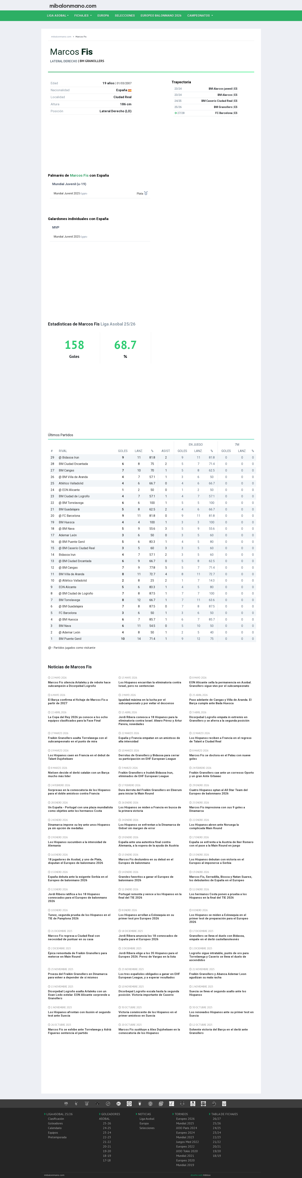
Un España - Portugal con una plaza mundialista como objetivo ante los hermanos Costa (80, 809)
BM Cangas (66, 470)
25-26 (107, 1123)
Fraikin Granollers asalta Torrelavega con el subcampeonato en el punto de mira (77, 739)
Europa (105, 15)
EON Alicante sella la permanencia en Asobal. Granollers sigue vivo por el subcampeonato (220, 684)
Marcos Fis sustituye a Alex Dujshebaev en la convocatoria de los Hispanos (149, 1031)
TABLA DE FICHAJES (223, 1114)
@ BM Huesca (68, 619)
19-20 (107, 1151)
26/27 (217, 1119)
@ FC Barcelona (69, 516)
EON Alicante (67, 587)
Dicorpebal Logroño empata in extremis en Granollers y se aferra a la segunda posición (219, 718)
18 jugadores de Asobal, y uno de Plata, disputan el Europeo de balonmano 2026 (75, 861)
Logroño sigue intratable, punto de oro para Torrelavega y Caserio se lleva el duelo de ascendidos (219, 956)
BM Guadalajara (69, 509)
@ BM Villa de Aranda (73, 477)
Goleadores (55, 1123)
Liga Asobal (147, 1119)
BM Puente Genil (70, 639)
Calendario (55, 1128)
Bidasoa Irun (67, 555)
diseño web (197, 1175)
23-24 (107, 1132)
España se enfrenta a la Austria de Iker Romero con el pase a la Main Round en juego (221, 843)
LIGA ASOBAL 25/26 (58, 1114)
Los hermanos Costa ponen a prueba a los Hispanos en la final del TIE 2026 (218, 895)
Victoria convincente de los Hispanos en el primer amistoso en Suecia (148, 1013)
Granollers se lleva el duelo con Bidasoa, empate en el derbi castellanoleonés (217, 937)
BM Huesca (66, 522)
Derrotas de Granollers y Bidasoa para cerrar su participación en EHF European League (149, 757)
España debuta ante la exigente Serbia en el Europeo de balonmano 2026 (78, 878)
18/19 (217, 1156)
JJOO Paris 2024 (186, 1128)
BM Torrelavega (69, 600)
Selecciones (126, 15)
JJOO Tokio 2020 (187, 1151)
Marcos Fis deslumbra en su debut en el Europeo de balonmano (146, 861)
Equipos (53, 1132)
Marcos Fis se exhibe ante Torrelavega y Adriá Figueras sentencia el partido (79, 1031)
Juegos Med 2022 (187, 1142)
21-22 (107, 1142)
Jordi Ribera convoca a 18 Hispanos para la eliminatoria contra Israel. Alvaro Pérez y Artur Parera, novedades (150, 720)
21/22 (217, 1142)
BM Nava (65, 626)
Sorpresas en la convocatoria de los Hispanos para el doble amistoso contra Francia (79, 791)
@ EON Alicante (69, 490)
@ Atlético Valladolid (73, 580)
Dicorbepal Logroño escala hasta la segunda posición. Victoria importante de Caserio (149, 993)
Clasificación (56, 1119)
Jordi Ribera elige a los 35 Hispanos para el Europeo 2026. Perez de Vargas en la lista (148, 954)
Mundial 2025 (185, 1123)
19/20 (217, 1151)
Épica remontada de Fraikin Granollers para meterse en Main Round (77, 954)
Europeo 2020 (185, 1160)
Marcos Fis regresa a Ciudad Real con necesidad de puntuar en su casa (74, 937)
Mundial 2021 (185, 1156)
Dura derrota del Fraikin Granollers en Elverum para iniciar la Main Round (150, 791)
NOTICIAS (143, 1114)
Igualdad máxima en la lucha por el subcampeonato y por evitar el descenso (146, 701)
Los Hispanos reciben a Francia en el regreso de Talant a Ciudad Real (220, 739)
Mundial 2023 (185, 1137)
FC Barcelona (68, 613)
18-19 (107, 1156)
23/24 (217, 1132)
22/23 (217, 1137)
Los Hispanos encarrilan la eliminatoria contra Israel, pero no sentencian (150, 684)
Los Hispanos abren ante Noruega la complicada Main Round (214, 826)
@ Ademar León (69, 632)
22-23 (107, 1137)
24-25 (107, 1128)
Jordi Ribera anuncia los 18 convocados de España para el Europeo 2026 (148, 937)
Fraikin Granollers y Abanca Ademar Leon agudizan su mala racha (217, 975)
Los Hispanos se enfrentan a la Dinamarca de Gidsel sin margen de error (149, 826)
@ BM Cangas (68, 567)
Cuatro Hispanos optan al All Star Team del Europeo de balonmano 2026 (218, 791)
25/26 (217, 1123)
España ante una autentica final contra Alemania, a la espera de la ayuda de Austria (149, 843)
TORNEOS (180, 1114)
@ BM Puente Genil (72, 542)
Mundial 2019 (185, 1165)
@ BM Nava (66, 528)
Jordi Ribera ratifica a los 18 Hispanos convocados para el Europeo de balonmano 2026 (77, 897)
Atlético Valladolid (71, 483)
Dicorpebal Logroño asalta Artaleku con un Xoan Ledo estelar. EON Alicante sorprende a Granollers (79, 995)
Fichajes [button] (81, 15)
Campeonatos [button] (199, 15)
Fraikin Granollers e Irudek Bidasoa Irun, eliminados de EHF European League (146, 774)
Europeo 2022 (185, 1146)
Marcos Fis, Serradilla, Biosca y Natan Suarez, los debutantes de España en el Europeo (220, 878)
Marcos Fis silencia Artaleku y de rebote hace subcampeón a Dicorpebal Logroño (79, 684)
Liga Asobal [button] (56, 15)
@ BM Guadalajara (71, 606)
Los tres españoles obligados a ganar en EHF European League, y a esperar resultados (149, 975)
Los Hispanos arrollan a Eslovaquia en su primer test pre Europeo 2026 (146, 916)
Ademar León (68, 535)
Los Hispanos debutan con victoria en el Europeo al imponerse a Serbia (216, 861)
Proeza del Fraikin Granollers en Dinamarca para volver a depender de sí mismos (77, 975)
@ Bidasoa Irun (69, 457)
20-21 (107, 1146)
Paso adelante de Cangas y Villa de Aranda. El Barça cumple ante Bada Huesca (220, 701)
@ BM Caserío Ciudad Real (77, 548)
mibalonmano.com (61, 36)
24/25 (217, 1128)
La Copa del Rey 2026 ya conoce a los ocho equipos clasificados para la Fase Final (78, 718)
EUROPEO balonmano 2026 (162, 15)
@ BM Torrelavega (71, 503)
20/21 (217, 1146)
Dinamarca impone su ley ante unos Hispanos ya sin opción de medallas (79, 826)
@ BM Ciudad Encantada (75, 561)
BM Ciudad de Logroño (74, 496)
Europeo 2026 (185, 1119)
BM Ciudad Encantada (73, 464)
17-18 (107, 1160)
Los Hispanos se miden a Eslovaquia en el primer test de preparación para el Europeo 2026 (218, 918)
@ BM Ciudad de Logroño (76, 593)
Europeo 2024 (185, 1132)
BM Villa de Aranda (71, 574)
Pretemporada (57, 1137)
